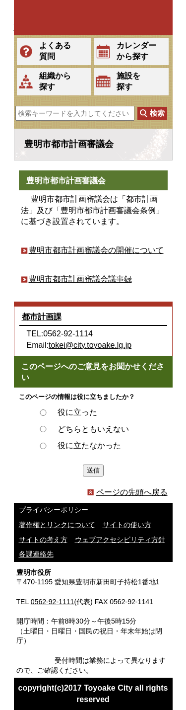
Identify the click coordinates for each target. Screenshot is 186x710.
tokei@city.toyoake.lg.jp (90, 345)
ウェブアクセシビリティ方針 (120, 540)
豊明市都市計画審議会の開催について (96, 250)
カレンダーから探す (136, 51)
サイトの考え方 (43, 540)
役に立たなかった (89, 445)
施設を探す (128, 81)
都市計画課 (42, 317)
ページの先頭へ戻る (127, 492)
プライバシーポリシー (53, 510)
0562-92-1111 (52, 602)
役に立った (77, 412)
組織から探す (55, 81)
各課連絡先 (36, 554)
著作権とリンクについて (57, 525)
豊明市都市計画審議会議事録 (80, 279)
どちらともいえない (93, 429)
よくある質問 (55, 51)
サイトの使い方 (127, 525)
